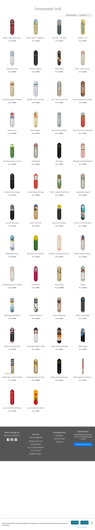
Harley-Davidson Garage (59, 405)
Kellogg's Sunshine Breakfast (83, 188)
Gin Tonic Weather (36, 368)
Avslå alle (74, 522)
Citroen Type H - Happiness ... (35, 43)
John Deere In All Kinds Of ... (36, 296)
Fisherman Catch (12, 79)
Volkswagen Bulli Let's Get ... (35, 441)
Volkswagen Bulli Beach (12, 368)
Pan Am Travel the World (82, 260)
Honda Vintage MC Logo (36, 224)
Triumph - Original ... (35, 79)
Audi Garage (36, 188)
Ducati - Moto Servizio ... (83, 79)
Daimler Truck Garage (12, 224)
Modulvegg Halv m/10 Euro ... (82, 441)
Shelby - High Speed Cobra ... (12, 43)
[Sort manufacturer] (71, 15)
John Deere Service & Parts (12, 188)
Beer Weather (35, 152)
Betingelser (59, 504)
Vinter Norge (59, 332)
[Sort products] (85, 15)
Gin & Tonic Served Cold (59, 115)
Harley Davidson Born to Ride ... (83, 115)
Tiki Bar (82, 332)
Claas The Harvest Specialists (83, 152)
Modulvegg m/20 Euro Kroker (12, 441)
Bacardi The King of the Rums (59, 296)
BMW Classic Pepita (82, 368)
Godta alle (84, 522)
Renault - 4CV (82, 43)
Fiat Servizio (36, 332)
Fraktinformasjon (59, 507)
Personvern (59, 511)
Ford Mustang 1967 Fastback (12, 115)
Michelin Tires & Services (35, 115)
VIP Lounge (59, 188)
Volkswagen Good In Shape (36, 405)
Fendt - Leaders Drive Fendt (59, 224)
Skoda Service (12, 152)
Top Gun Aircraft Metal (59, 152)
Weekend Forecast (12, 296)
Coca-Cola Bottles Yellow (35, 477)
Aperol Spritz (59, 79)
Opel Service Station (59, 260)
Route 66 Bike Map (59, 368)
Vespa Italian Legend (83, 224)
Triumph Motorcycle (12, 260)
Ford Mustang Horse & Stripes (12, 332)
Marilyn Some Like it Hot (12, 405)
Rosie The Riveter (36, 260)
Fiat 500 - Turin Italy (59, 43)
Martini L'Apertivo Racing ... (82, 296)
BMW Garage (82, 405)
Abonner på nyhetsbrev (83, 513)
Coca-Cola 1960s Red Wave (12, 477)
